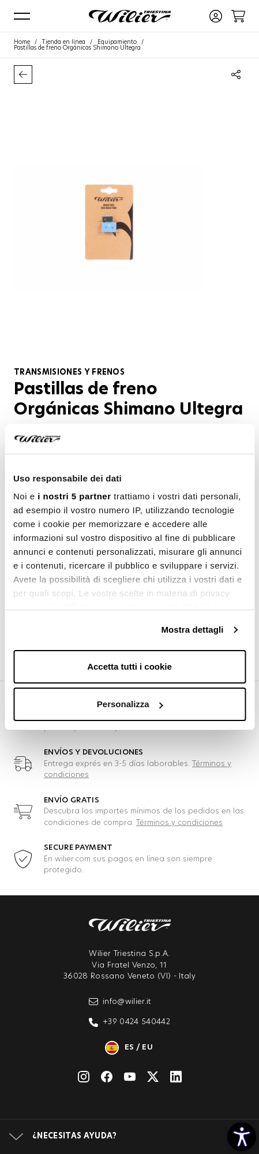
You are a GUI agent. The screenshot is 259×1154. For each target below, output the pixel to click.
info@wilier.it (120, 1001)
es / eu (129, 1048)
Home (22, 42)
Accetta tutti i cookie (129, 666)
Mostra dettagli (192, 629)
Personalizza (130, 704)
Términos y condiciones (179, 823)
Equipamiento (117, 42)
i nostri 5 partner (74, 496)
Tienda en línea (63, 42)
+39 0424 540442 (129, 1022)
